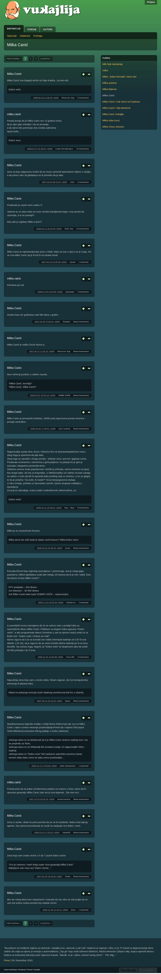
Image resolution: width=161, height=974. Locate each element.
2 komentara (83, 182)
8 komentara (83, 508)
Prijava (151, 2)
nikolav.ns (70, 602)
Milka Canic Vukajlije (113, 114)
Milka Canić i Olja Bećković (116, 108)
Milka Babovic (109, 89)
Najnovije (12, 35)
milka (105, 70)
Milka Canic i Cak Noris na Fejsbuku (121, 101)
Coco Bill (70, 657)
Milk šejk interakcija (112, 64)
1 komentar (84, 262)
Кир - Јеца (69, 508)
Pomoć (30, 970)
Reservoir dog (68, 98)
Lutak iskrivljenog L (64, 149)
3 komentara (83, 292)
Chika (67, 876)
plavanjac (70, 292)
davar (67, 701)
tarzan (72, 262)
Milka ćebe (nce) (111, 120)
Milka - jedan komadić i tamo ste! (119, 76)
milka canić (14, 114)
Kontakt (37, 970)
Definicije (14, 28)
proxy (67, 548)
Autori (47, 29)
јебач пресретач (67, 766)
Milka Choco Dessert (113, 126)
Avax (73, 910)
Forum (32, 29)
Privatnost (22, 970)
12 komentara (82, 149)
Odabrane (25, 35)
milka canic (14, 278)
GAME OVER (64, 395)
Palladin (66, 322)
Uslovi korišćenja (10, 970)
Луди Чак (69, 229)
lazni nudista (64, 429)
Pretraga (37, 35)
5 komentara (83, 98)
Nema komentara (81, 322)
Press (7, 960)
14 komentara (82, 229)
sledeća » (45, 59)
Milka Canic (14, 198)
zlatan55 (66, 832)
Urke (72, 182)
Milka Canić (14, 73)
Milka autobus (109, 83)
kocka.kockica (64, 799)
